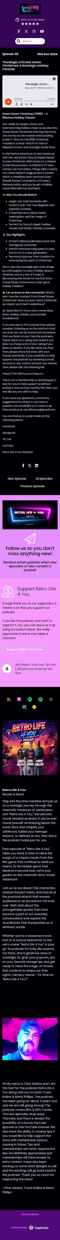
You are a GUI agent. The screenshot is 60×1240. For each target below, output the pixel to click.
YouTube (7, 445)
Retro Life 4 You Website (17, 452)
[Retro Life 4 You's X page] (24, 31)
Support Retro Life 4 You (24, 649)
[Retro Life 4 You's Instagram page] (32, 31)
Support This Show (18, 990)
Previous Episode (32, 486)
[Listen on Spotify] (30, 699)
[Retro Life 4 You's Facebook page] (19, 31)
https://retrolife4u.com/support (22, 373)
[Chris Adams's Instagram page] (21, 1199)
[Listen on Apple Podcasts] (19, 699)
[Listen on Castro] (24, 707)
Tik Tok (6, 439)
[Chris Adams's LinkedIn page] (28, 1199)
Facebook (8, 426)
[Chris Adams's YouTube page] (37, 1199)
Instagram (9, 433)
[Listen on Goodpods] (34, 707)
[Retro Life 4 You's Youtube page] (40, 31)
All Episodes (44, 479)
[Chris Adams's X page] (13, 1199)
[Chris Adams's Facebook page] (5, 1199)
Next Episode (17, 479)
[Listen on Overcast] (51, 699)
